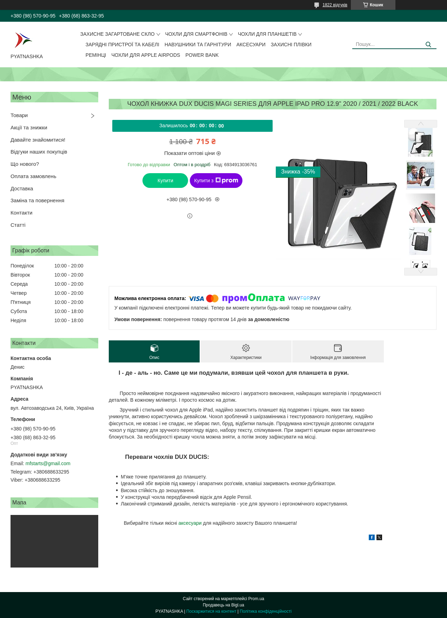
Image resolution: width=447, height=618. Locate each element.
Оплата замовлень (33, 176)
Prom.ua (256, 598)
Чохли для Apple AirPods (145, 55)
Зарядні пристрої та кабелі (122, 44)
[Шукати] (428, 44)
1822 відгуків (334, 4)
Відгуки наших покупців (39, 152)
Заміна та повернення (37, 200)
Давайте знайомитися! (38, 140)
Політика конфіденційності (266, 611)
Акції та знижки (29, 127)
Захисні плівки (291, 44)
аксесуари (189, 523)
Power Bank (202, 55)
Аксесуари (251, 44)
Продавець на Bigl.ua (223, 605)
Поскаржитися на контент (211, 611)
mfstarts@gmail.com (48, 463)
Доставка (22, 188)
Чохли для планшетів (267, 34)
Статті (18, 225)
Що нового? (25, 164)
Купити (165, 180)
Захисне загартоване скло (117, 34)
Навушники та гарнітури (198, 44)
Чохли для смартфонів (196, 34)
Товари (19, 115)
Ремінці (96, 55)
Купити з (216, 180)
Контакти (21, 213)
